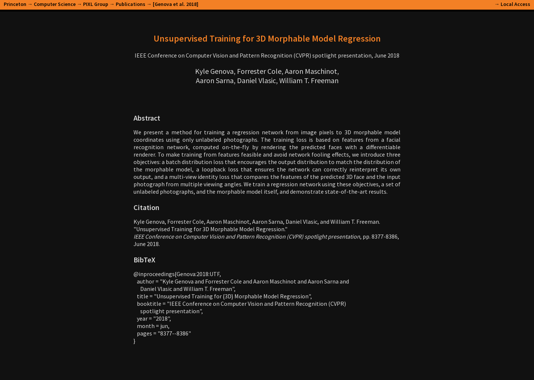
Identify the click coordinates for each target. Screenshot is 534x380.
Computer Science (55, 4)
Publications (130, 4)
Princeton (15, 4)
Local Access (515, 4)
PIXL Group (95, 4)
